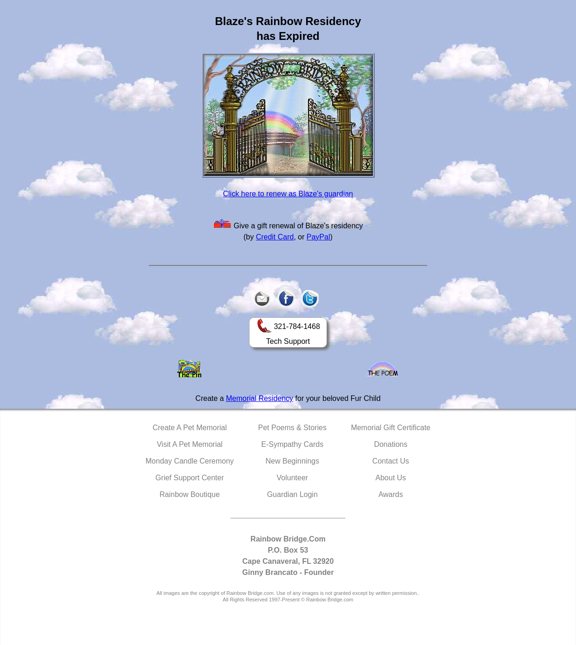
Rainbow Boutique (190, 494)
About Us (391, 478)
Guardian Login (292, 494)
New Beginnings (293, 461)
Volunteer (292, 478)
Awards (390, 494)
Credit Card (275, 237)
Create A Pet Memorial (190, 428)
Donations (390, 444)
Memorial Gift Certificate (391, 428)
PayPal (318, 237)
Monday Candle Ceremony (190, 461)
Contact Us (390, 461)
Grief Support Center (189, 478)
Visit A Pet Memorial (190, 444)
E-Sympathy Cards (292, 444)
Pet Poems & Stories (292, 428)
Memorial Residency (259, 398)
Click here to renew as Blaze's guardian (288, 194)
